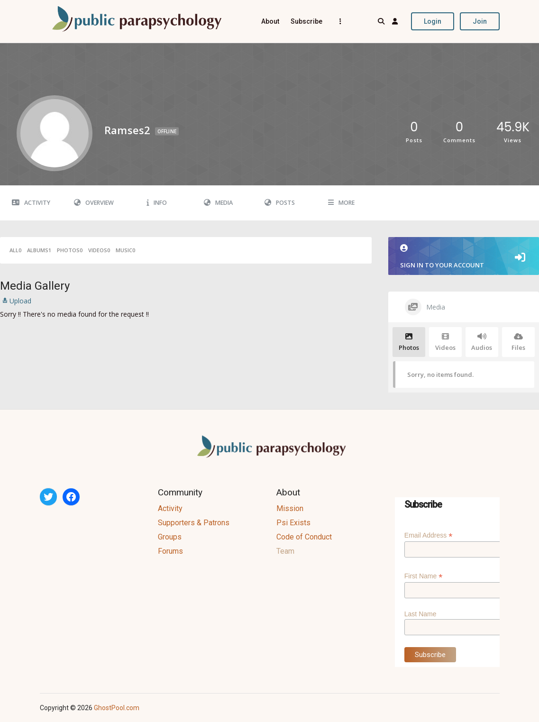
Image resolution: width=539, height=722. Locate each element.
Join (480, 21)
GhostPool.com (116, 708)
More (341, 203)
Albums (39, 250)
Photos (69, 250)
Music (125, 250)
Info (156, 203)
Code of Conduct (304, 536)
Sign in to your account (463, 256)
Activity (31, 203)
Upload (15, 300)
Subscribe (306, 21)
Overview (94, 203)
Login (432, 21)
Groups (170, 536)
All (15, 250)
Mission (289, 508)
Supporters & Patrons (193, 522)
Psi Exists (293, 522)
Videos (99, 250)
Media (218, 203)
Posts (280, 203)
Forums (170, 551)
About (270, 21)
